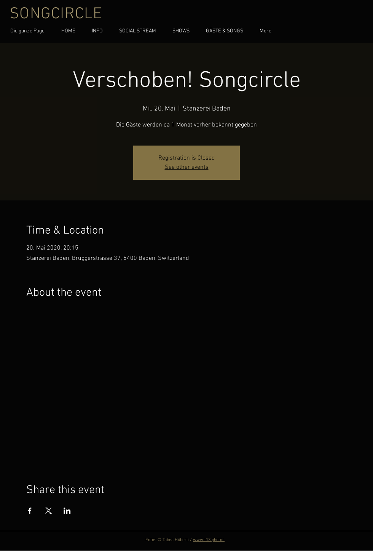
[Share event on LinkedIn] (67, 511)
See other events (187, 167)
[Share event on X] (48, 511)
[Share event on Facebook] (29, 511)
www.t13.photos (209, 540)
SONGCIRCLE (56, 14)
